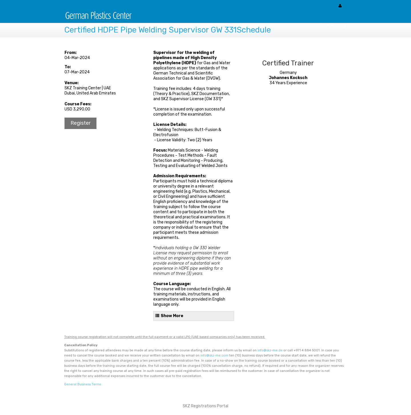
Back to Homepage (329, 25)
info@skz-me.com (214, 355)
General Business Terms (82, 384)
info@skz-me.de (270, 350)
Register (80, 123)
